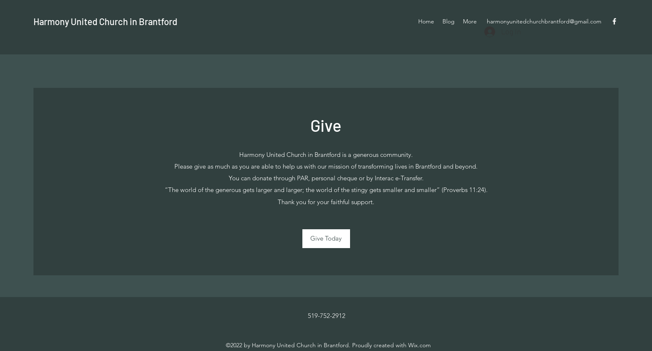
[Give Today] (326, 238)
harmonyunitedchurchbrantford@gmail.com (544, 21)
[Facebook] (614, 21)
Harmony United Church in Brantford (105, 21)
